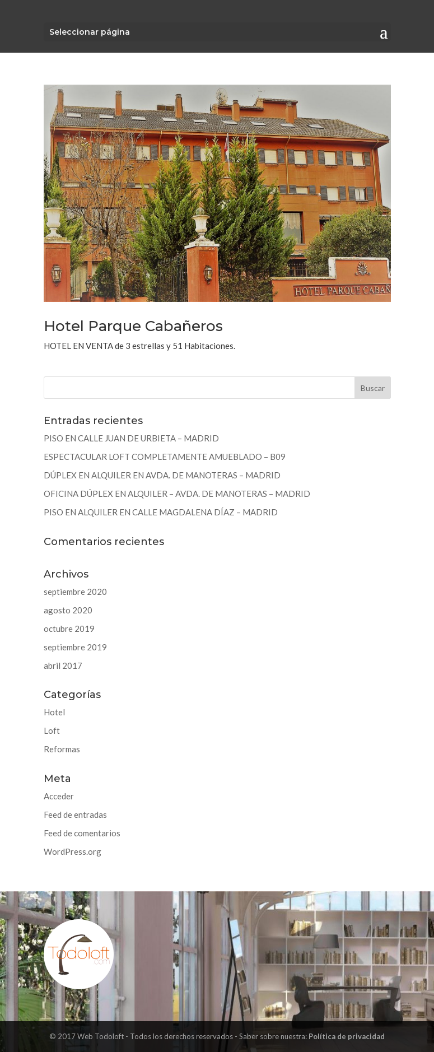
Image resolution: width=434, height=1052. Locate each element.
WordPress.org (72, 851)
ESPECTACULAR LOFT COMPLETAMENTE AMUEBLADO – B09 (165, 456)
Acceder (59, 796)
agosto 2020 (68, 610)
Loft (52, 730)
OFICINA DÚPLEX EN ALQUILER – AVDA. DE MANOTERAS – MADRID (177, 493)
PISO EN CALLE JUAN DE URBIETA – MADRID (131, 438)
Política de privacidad (347, 1036)
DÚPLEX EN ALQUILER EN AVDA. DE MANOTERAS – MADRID (162, 475)
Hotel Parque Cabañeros (133, 326)
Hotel (54, 712)
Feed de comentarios (82, 833)
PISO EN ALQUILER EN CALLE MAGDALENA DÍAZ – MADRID (161, 512)
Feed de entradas (75, 814)
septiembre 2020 (75, 591)
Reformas (62, 749)
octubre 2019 (69, 628)
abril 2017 (63, 665)
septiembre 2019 (75, 647)
